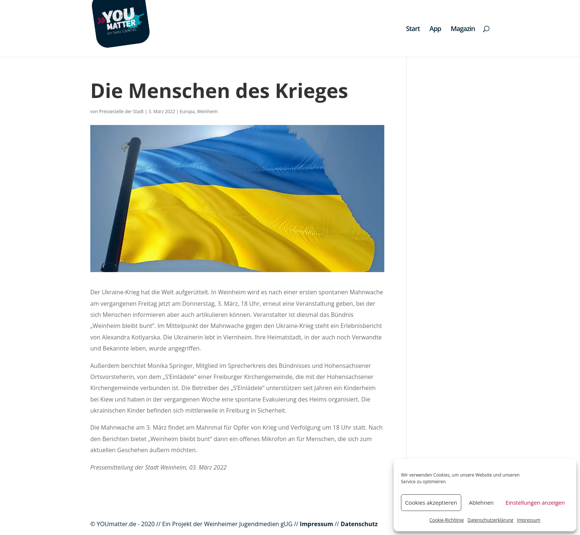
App (435, 29)
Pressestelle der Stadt (121, 111)
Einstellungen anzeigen (535, 502)
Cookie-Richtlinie (446, 520)
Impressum (528, 520)
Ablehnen (481, 502)
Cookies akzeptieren (431, 502)
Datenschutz (359, 524)
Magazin (463, 29)
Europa (187, 111)
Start (413, 29)
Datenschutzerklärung (490, 520)
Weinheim (207, 111)
